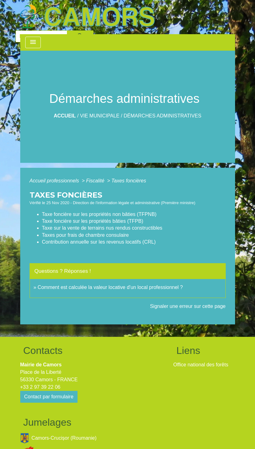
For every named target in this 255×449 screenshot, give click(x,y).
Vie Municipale (100, 115)
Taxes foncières (128, 180)
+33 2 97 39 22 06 (40, 387)
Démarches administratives (162, 115)
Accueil (65, 115)
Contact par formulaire (48, 396)
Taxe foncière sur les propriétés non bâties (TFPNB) (99, 214)
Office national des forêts (201, 364)
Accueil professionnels (55, 180)
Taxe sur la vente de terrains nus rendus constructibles (102, 228)
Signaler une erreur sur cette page (188, 306)
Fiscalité (96, 180)
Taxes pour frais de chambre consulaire (85, 235)
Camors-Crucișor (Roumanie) (58, 438)
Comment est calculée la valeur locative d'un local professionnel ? (110, 287)
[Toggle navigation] (33, 42)
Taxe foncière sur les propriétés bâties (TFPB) (92, 221)
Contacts (43, 350)
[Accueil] (87, 16)
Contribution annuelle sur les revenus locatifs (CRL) (99, 242)
